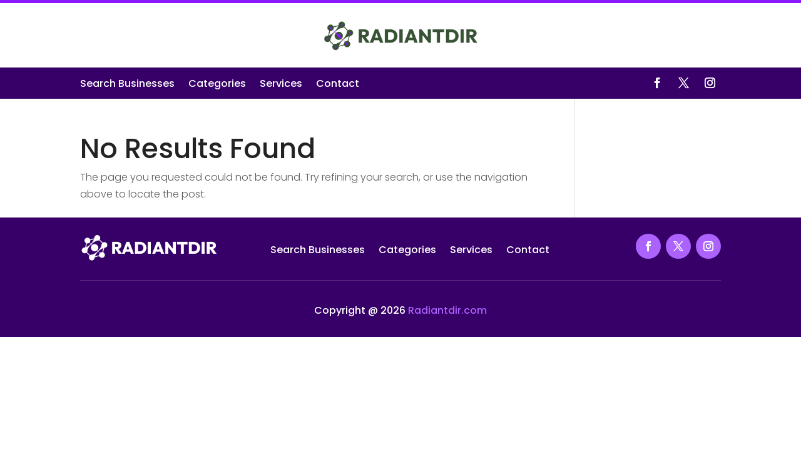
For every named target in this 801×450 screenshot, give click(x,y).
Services (281, 85)
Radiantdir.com (447, 310)
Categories (217, 85)
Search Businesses (127, 85)
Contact (337, 85)
